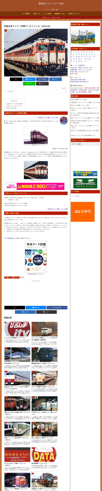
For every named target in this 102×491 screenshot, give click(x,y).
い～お (10, 272)
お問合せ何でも (82, 486)
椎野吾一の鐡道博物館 (77, 459)
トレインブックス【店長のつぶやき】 (81, 453)
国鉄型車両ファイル (77, 457)
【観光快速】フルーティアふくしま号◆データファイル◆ (85, 102)
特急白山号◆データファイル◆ (78, 99)
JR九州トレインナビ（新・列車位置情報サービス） (84, 135)
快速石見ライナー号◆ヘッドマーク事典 (48, 113)
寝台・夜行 (74, 67)
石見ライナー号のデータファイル (14, 101)
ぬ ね (78, 56)
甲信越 (83, 79)
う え (78, 52)
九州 (87, 81)
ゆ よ (89, 58)
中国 (81, 81)
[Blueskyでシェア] (20, 79)
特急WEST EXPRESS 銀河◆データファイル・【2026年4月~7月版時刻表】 (85, 121)
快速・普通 (74, 71)
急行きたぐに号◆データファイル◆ (80, 105)
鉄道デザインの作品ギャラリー (80, 461)
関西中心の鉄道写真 (77, 463)
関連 (90, 87)
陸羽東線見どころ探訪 (13, 233)
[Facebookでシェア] (30, 79)
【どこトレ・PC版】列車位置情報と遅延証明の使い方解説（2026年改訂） (85, 114)
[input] (36, 87)
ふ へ (90, 56)
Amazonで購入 (32, 269)
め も (80, 58)
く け (90, 52)
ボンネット (81, 69)
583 (91, 67)
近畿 (77, 81)
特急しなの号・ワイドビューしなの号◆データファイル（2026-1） (85, 126)
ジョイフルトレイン (84, 71)
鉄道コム (74, 455)
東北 (77, 79)
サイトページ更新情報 (43, 448)
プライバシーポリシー (93, 486)
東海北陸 (73, 81)
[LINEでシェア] (52, 79)
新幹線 (80, 67)
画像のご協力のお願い (12, 103)
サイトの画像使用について (61, 486)
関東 (80, 79)
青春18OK (16, 272)
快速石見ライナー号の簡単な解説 (14, 99)
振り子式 (86, 67)
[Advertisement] (20, 288)
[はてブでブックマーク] (41, 79)
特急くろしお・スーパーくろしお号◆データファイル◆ (85, 118)
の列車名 (83, 89)
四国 (84, 81)
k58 (22, 272)
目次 (12, 96)
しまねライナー (31, 147)
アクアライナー (11, 149)
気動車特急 (74, 69)
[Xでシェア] (9, 79)
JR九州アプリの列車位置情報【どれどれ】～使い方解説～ (85, 131)
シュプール (89, 69)
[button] (62, 79)
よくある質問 (73, 486)
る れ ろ (79, 61)
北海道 (73, 79)
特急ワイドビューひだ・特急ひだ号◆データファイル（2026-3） (84, 109)
